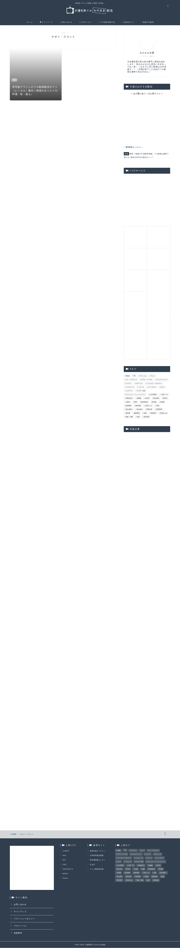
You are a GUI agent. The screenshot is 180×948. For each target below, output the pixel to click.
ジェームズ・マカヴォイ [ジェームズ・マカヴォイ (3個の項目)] (154, 383)
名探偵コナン (128, 22)
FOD (64, 864)
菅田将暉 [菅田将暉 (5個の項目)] (159, 409)
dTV (64, 859)
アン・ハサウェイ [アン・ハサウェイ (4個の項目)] (131, 380)
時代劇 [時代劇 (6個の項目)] (154, 402)
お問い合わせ (66, 22)
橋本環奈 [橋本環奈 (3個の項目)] (138, 406)
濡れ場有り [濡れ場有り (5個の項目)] (129, 409)
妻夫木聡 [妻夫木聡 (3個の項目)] (156, 398)
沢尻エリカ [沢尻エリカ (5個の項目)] (148, 406)
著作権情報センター (97, 859)
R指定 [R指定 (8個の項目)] (128, 376)
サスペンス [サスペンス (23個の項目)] (138, 383)
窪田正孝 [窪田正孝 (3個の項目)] (149, 409)
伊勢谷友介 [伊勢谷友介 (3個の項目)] (129, 398)
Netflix (65, 872)
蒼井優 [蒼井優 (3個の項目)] (128, 413)
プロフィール (20, 926)
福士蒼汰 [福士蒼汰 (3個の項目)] (139, 409)
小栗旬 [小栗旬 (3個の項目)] (128, 402)
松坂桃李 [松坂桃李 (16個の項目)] (128, 406)
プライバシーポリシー (24, 919)
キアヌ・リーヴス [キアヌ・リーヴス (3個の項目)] (146, 380)
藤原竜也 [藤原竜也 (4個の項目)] (137, 413)
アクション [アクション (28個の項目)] (143, 376)
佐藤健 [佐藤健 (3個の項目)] (139, 398)
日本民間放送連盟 (96, 855)
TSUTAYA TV (67, 868)
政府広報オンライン (97, 851)
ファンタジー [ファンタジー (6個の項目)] (152, 387)
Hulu (64, 855)
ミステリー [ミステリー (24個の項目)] (129, 391)
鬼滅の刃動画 (148, 22)
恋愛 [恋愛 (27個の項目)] (135, 402)
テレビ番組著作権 (96, 868)
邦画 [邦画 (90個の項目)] (145, 413)
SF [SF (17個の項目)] (135, 376)
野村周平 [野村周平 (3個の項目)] (153, 413)
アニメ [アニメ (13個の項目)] (153, 376)
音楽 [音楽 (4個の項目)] (138, 417)
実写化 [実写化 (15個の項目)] (165, 398)
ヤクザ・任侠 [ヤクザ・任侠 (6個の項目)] (141, 391)
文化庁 (92, 864)
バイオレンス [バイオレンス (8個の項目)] (130, 387)
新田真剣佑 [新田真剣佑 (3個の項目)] (144, 402)
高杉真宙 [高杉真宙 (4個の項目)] (146, 417)
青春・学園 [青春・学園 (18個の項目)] (129, 417)
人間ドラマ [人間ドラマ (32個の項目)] (164, 395)
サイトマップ (46, 22)
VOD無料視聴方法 (107, 22)
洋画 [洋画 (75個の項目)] (157, 406)
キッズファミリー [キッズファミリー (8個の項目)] (162, 380)
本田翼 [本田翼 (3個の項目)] (162, 402)
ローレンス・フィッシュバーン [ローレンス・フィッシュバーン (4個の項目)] (135, 395)
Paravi (65, 877)
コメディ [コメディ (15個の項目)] (128, 383)
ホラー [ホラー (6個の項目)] (162, 387)
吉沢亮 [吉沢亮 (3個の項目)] (147, 398)
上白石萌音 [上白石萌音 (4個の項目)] (153, 395)
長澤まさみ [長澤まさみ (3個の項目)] (163, 413)
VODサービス (85, 22)
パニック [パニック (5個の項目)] (141, 387)
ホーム (29, 22)
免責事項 (18, 933)
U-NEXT (65, 851)
